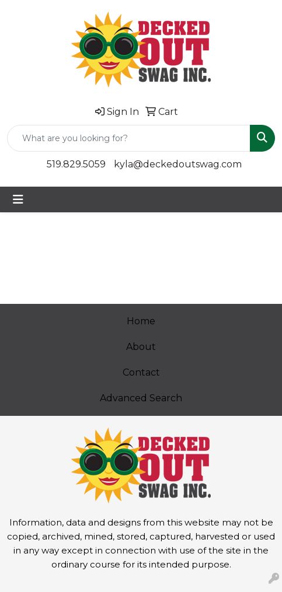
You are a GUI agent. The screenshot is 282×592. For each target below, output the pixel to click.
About (141, 346)
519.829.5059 (76, 164)
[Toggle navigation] (18, 199)
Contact (141, 372)
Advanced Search (141, 398)
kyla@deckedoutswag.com (178, 164)
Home (141, 321)
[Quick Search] (128, 138)
